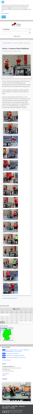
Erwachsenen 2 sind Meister (10, 353)
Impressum (15, 36)
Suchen (30, 33)
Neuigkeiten (20, 42)
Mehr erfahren (5, 13)
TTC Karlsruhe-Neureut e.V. (7, 42)
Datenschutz (17, 36)
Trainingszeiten (5, 373)
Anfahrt (4, 375)
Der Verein (15, 42)
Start (3, 406)
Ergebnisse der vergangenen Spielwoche (13, 355)
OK (3, 16)
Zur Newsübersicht (6, 360)
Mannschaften (14, 406)
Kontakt (14, 36)
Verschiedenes (5, 407)
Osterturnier (22, 406)
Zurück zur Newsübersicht (10, 298)
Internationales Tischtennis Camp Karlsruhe (14, 357)
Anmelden (20, 410)
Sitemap (19, 36)
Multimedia (12, 407)
